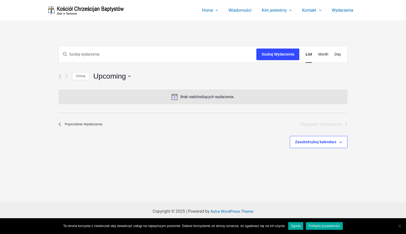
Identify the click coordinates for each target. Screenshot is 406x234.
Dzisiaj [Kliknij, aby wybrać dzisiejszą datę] (80, 76)
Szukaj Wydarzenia (278, 54)
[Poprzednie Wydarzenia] (60, 76)
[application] (225, 10)
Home (219, 10)
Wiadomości (247, 10)
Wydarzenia (343, 10)
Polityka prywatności (324, 226)
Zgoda (296, 226)
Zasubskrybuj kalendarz (316, 142)
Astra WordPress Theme (232, 211)
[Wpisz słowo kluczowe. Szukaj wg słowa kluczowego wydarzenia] (157, 54)
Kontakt (315, 10)
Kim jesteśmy (282, 10)
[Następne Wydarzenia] (66, 76)
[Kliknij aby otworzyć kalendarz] (112, 76)
